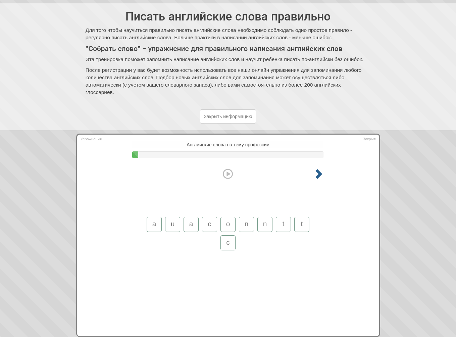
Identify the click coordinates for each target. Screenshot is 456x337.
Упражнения (91, 139)
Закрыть (370, 139)
